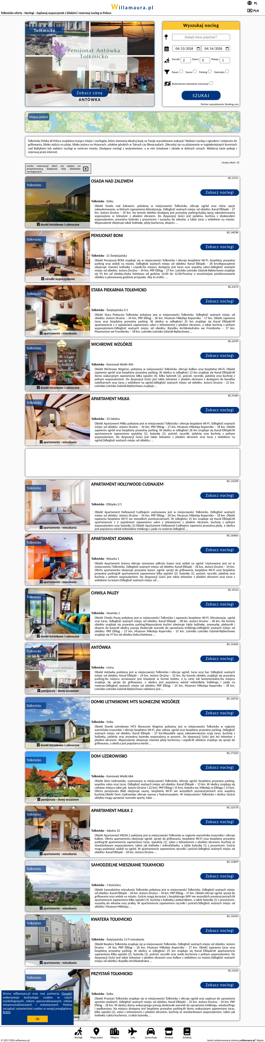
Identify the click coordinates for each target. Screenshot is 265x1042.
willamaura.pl (132, 7)
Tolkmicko (34, 185)
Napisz (260, 1040)
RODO (7, 1012)
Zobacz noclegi (220, 192)
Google (66, 993)
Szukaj (201, 95)
